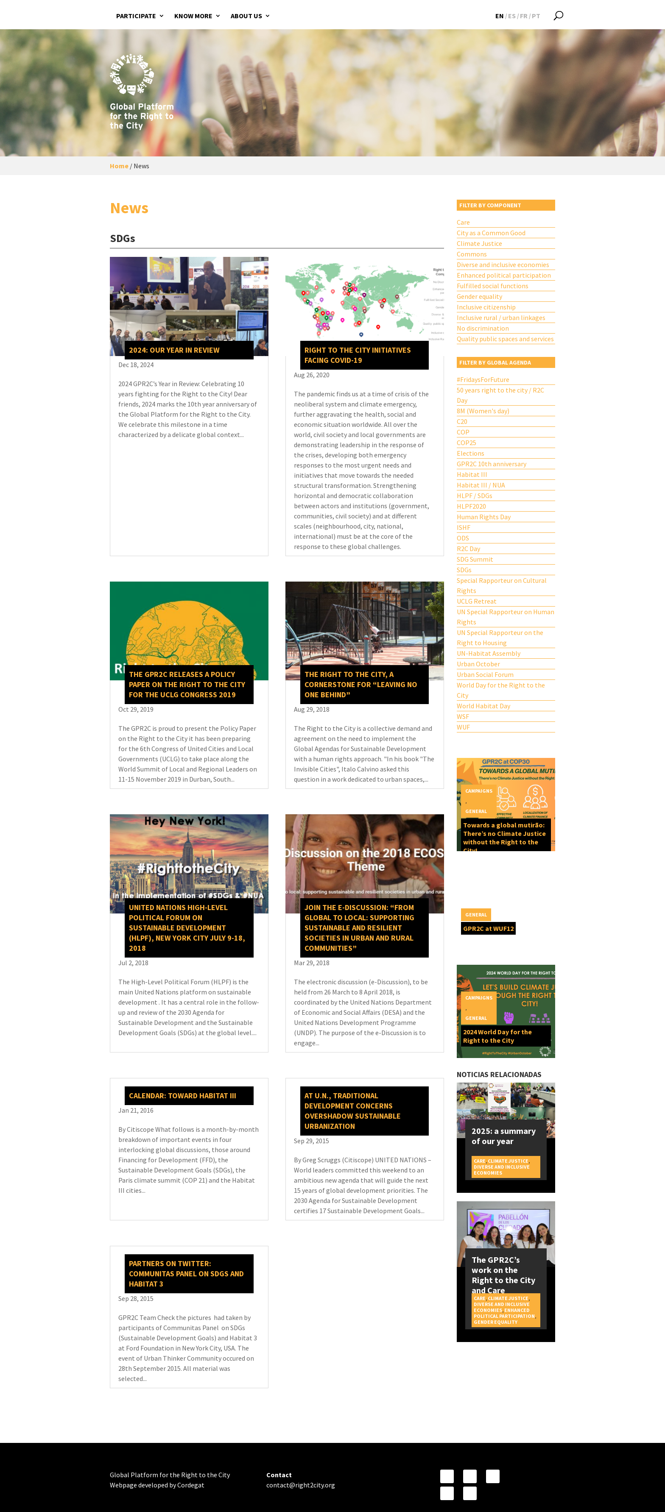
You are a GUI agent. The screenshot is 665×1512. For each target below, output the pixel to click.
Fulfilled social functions (492, 285)
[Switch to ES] (512, 16)
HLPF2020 (471, 506)
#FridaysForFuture (483, 379)
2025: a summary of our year (504, 1135)
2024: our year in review (174, 350)
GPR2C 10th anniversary (491, 463)
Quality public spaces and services (505, 338)
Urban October (478, 664)
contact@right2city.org (300, 1485)
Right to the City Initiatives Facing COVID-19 (358, 355)
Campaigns (478, 791)
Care (463, 222)
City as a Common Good (491, 232)
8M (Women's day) (483, 411)
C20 (462, 421)
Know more (193, 15)
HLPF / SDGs (474, 495)
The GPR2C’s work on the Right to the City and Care (503, 1274)
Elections (470, 453)
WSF (463, 716)
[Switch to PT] (536, 16)
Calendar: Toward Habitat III (182, 1095)
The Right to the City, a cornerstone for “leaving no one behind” (361, 684)
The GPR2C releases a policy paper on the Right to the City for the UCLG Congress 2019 (187, 684)
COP (463, 432)
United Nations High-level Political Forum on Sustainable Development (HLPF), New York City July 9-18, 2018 (187, 927)
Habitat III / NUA (481, 485)
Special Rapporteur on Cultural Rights (502, 585)
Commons (472, 254)
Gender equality (479, 296)
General (476, 811)
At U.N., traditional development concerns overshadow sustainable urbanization (353, 1111)
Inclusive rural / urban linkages (501, 317)
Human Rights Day (484, 516)
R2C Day (468, 548)
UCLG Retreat (477, 601)
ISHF (463, 527)
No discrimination (483, 328)
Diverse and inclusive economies (503, 264)
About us (246, 15)
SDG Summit (475, 559)
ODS (463, 538)
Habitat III (472, 474)
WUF (463, 727)
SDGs (464, 569)
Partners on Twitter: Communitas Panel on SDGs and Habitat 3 (186, 1274)
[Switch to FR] (524, 16)
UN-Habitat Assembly (488, 653)
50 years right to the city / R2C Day (500, 395)
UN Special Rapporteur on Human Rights (505, 616)
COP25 (466, 442)
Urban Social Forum (485, 674)
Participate (136, 15)
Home (119, 166)
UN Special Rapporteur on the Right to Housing (500, 637)
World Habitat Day (483, 706)
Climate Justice (479, 243)
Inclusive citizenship (486, 307)
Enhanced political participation (504, 275)
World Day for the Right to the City (501, 690)
